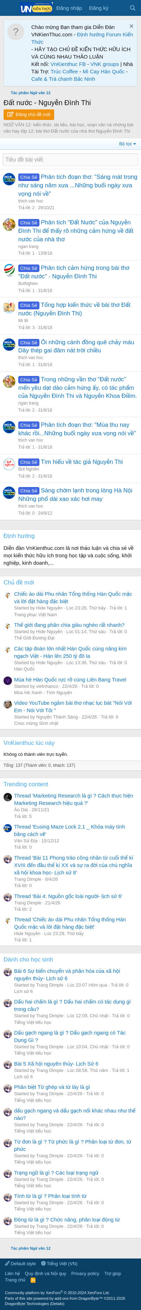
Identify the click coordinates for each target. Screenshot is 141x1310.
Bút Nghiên (28, 469)
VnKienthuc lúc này (29, 743)
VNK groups (104, 64)
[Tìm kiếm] (133, 7)
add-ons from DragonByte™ (79, 1298)
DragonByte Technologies (27, 1304)
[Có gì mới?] (119, 7)
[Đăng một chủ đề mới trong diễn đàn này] (70, 159)
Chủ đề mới (19, 582)
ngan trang (28, 246)
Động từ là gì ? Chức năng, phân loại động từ (67, 1220)
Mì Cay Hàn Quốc (103, 71)
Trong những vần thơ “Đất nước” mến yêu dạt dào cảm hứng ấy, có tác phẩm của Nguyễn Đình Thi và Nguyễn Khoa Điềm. (77, 388)
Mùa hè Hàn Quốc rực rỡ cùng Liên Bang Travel (70, 680)
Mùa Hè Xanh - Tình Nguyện (43, 692)
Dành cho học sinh (28, 959)
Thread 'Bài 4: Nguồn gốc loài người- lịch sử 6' (68, 896)
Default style (20, 1263)
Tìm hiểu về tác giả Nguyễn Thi (82, 462)
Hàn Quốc (24, 669)
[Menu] (9, 8)
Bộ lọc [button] (125, 143)
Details (57, 1304)
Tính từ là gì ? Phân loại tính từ (50, 1196)
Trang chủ (15, 1279)
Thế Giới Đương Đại (34, 638)
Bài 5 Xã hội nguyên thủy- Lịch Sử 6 (56, 1064)
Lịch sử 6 (23, 991)
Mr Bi (23, 320)
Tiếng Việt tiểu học (32, 1022)
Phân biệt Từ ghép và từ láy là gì (52, 1087)
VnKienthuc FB (68, 64)
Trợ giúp (112, 1273)
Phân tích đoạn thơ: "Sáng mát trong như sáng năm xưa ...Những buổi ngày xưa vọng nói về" (77, 185)
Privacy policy (85, 1273)
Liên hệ (12, 1273)
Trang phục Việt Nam (35, 614)
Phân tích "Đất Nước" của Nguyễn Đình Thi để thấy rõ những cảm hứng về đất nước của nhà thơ (75, 231)
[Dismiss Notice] (131, 27)
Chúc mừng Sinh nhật (36, 723)
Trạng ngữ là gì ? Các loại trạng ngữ (56, 1173)
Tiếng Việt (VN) (59, 1263)
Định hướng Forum (99, 34)
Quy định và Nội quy (45, 1273)
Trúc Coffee (64, 71)
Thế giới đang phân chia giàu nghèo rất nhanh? (69, 625)
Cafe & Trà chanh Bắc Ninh (63, 79)
